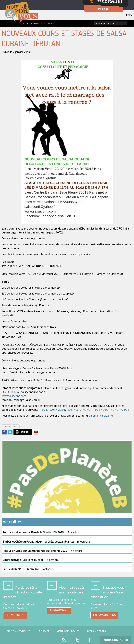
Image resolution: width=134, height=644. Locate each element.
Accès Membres (96, 631)
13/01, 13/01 (47, 410)
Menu (129, 14)
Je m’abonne (58, 610)
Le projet (43, 631)
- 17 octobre (41, 532)
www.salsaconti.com (14, 396)
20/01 (61, 410)
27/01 (88, 410)
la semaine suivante (100, 415)
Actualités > (48, 23)
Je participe (15, 615)
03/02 (125, 410)
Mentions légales (68, 631)
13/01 (69, 410)
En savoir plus (104, 615)
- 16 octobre (46, 541)
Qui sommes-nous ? (18, 631)
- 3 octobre (28, 569)
